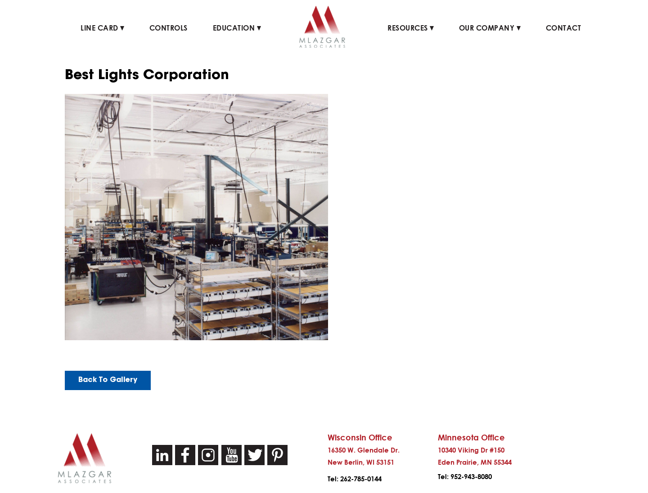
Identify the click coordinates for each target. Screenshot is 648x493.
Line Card (102, 27)
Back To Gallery (107, 380)
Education (237, 27)
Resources (410, 27)
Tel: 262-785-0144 (355, 479)
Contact (563, 27)
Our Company (490, 27)
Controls (168, 27)
